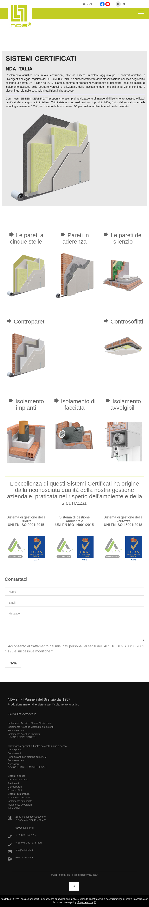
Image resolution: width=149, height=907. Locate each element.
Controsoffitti (15, 790)
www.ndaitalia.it (24, 857)
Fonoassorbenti (16, 730)
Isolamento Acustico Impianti (24, 734)
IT (118, 4)
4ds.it (95, 875)
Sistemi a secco (16, 775)
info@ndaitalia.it (25, 850)
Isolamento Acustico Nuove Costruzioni (29, 723)
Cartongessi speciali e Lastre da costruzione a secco (37, 746)
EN (123, 4)
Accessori (13, 764)
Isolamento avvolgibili (20, 804)
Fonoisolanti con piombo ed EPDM (27, 756)
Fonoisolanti (14, 753)
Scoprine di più (85, 902)
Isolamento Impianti (19, 797)
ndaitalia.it (64, 875)
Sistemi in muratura (18, 793)
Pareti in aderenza (18, 779)
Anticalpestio (15, 749)
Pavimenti (13, 783)
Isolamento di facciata (20, 801)
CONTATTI (89, 4)
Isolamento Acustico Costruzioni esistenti (31, 726)
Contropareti (15, 786)
